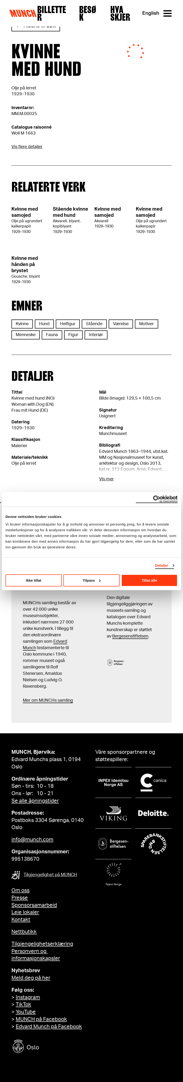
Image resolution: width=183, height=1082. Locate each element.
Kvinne (22, 324)
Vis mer (106, 479)
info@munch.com (32, 839)
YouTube (26, 1011)
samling (65, 700)
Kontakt (20, 919)
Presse (19, 897)
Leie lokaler (25, 912)
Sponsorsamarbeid (34, 905)
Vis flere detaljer (27, 147)
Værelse (121, 324)
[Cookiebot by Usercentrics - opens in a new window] (157, 499)
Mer (26, 700)
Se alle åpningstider (35, 800)
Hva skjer (120, 13)
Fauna (52, 335)
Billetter (51, 13)
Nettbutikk (24, 931)
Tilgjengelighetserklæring (42, 944)
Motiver (146, 324)
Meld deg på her (30, 978)
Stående (94, 324)
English (150, 13)
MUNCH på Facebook (41, 1019)
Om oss (20, 890)
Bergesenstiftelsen (130, 636)
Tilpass (92, 580)
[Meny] (167, 13)
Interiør (96, 335)
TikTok (23, 1004)
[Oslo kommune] (47, 1047)
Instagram (28, 997)
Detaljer (161, 565)
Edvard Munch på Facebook (49, 1026)
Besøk (87, 13)
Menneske (26, 335)
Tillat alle (149, 580)
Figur (73, 335)
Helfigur (68, 324)
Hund (44, 324)
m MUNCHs (45, 700)
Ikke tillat (33, 580)
